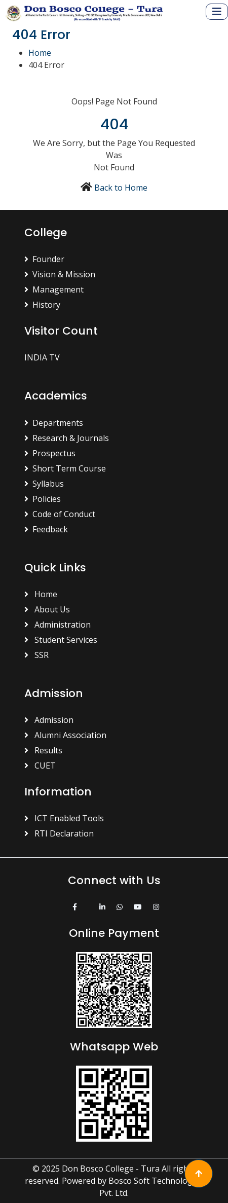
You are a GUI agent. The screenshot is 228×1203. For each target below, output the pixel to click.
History (42, 304)
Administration (57, 624)
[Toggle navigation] (217, 12)
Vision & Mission (59, 274)
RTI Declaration (59, 833)
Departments (53, 422)
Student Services (60, 639)
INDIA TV (42, 357)
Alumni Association (65, 735)
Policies (42, 498)
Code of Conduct (59, 514)
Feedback (46, 529)
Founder (44, 259)
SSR (36, 655)
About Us (47, 609)
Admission (48, 719)
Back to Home (120, 187)
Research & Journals (66, 438)
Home (39, 52)
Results (43, 750)
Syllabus (44, 483)
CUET (40, 765)
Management (54, 289)
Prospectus (49, 453)
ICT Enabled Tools (64, 818)
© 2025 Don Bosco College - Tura (96, 1168)
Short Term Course (65, 468)
